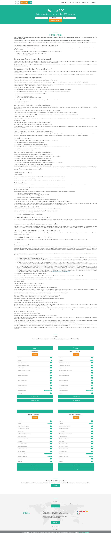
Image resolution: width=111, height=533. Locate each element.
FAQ (88, 2)
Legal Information (26, 513)
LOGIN (30, 2)
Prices (84, 2)
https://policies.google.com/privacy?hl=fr (61, 271)
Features (68, 2)
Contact (93, 2)
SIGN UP (35, 427)
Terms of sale (25, 511)
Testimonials (76, 2)
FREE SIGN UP (24, 2)
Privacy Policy (25, 512)
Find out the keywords (55, 20)
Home (62, 2)
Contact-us (55, 485)
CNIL (15, 250)
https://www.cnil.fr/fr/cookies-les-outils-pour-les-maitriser (81, 253)
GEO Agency (55, 529)
